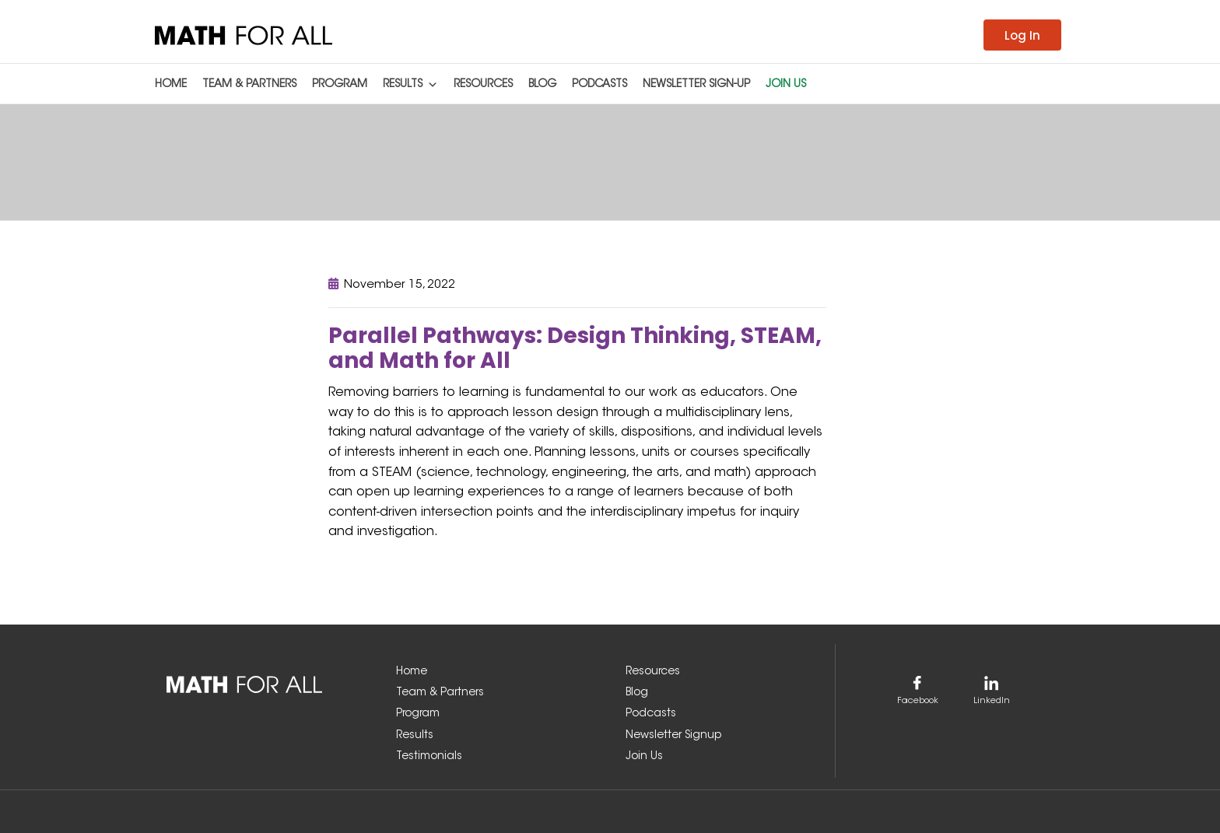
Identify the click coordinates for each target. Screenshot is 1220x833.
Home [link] (171, 84)
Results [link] (410, 82)
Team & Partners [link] (249, 84)
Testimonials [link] (429, 756)
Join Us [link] (786, 84)
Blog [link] (542, 84)
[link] (243, 35)
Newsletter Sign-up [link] (696, 84)
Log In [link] (1022, 35)
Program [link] (339, 84)
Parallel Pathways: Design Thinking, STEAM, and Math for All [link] (575, 348)
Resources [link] (483, 84)
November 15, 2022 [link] (399, 285)
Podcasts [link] (599, 84)
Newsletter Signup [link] (673, 735)
